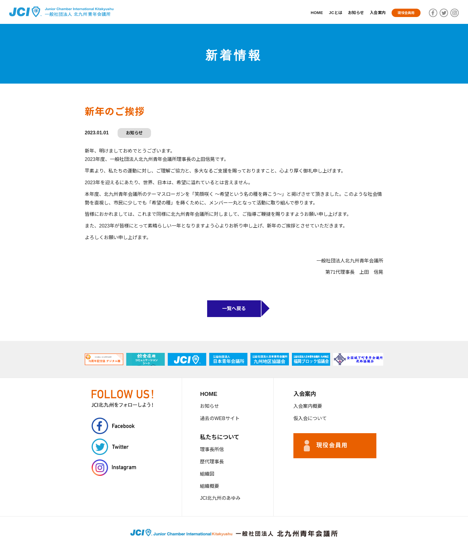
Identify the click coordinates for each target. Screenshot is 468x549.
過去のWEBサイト (219, 418)
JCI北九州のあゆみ (220, 498)
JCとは (326, 12)
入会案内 (373, 12)
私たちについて (219, 437)
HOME (306, 12)
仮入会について (310, 418)
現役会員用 (405, 12)
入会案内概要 (307, 406)
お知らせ (349, 12)
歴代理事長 (212, 461)
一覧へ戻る (234, 308)
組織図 (207, 473)
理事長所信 (212, 449)
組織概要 (209, 486)
